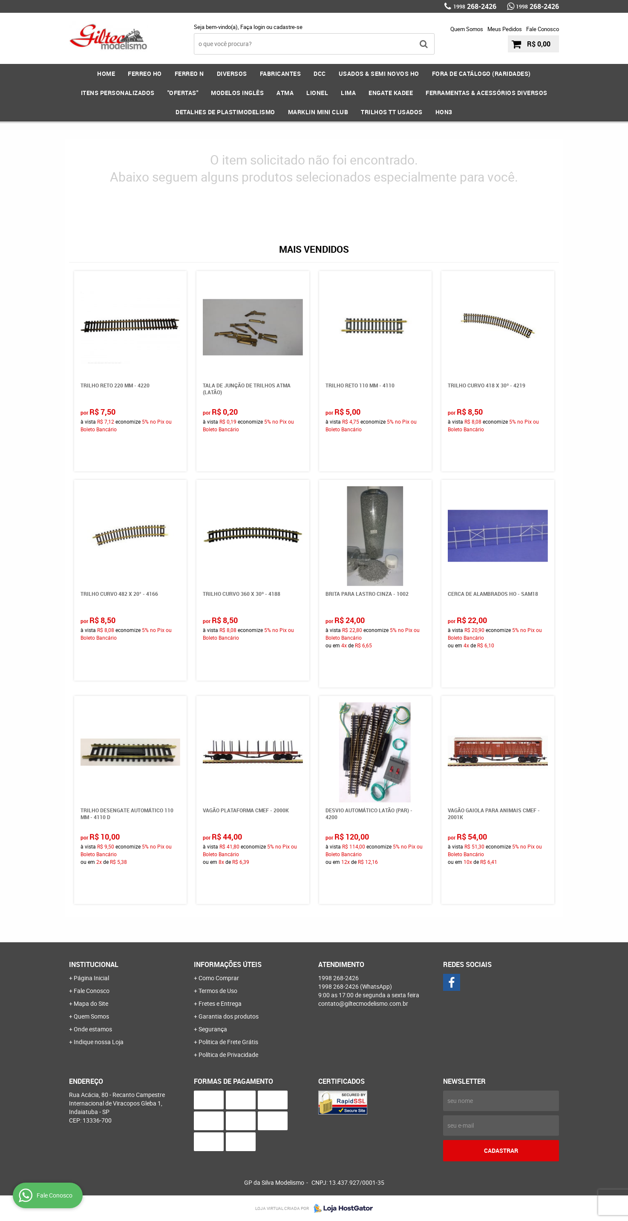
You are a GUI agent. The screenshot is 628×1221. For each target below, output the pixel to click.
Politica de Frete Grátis (228, 1042)
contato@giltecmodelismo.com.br (363, 1003)
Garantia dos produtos (229, 1016)
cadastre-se (288, 27)
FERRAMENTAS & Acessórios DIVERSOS (486, 93)
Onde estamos (93, 1029)
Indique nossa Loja (99, 1042)
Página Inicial (91, 978)
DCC (320, 73)
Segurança (213, 1029)
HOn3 (443, 112)
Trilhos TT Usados (392, 112)
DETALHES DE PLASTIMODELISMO (225, 112)
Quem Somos (466, 29)
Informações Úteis (228, 964)
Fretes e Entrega (220, 1003)
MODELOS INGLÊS (237, 93)
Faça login (252, 27)
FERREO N (189, 73)
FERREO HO (145, 73)
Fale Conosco (542, 29)
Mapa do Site (91, 1003)
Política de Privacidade (228, 1055)
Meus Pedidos (504, 29)
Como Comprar (219, 978)
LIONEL (317, 93)
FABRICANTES (280, 73)
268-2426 (474, 6)
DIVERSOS (232, 73)
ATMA (285, 93)
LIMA (348, 93)
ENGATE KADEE (391, 93)
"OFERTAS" (183, 93)
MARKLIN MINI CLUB (318, 112)
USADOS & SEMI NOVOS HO (379, 73)
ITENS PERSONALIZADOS (118, 93)
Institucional (93, 964)
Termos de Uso (218, 991)
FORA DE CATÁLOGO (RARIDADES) (481, 73)
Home (106, 73)
